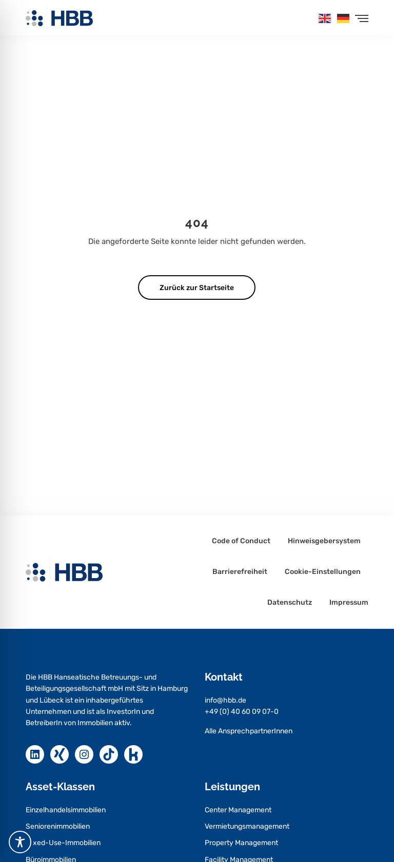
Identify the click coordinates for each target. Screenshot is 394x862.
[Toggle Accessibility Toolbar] (20, 842)
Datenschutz (289, 602)
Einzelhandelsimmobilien (66, 810)
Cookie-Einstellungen (323, 572)
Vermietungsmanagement (247, 826)
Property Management (241, 842)
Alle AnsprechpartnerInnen (248, 731)
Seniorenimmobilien (58, 826)
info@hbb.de (225, 700)
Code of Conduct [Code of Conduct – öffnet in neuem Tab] (241, 541)
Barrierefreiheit (239, 572)
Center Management (238, 810)
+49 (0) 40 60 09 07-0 (242, 711)
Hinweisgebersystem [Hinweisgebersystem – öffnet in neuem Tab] (324, 541)
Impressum (348, 602)
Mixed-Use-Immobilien (63, 842)
